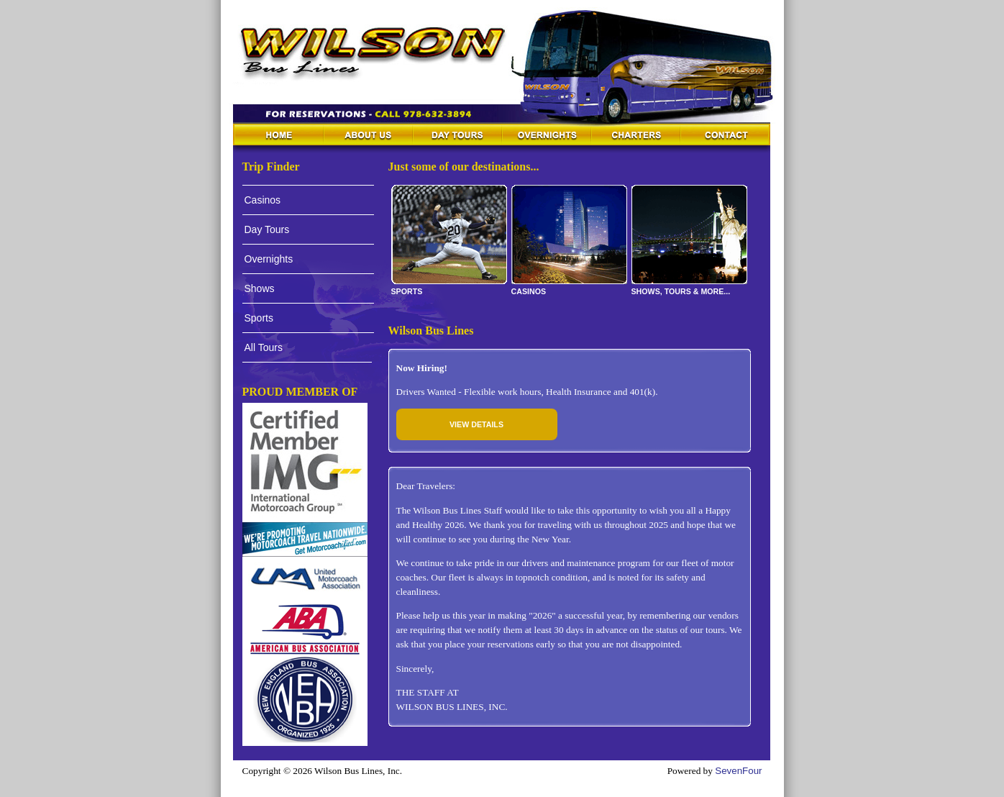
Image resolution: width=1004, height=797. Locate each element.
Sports (259, 318)
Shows (260, 288)
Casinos (263, 200)
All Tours (264, 347)
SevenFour (738, 770)
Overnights (269, 259)
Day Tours (267, 229)
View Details (476, 424)
